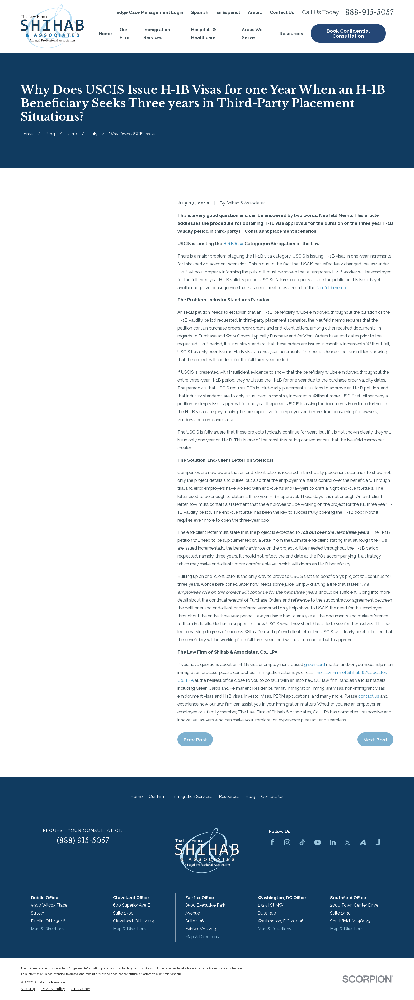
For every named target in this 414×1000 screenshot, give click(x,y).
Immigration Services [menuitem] (156, 33)
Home (136, 796)
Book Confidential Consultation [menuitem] (348, 33)
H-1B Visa (233, 243)
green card (314, 664)
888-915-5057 (369, 12)
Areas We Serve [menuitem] (252, 33)
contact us (368, 696)
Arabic (255, 12)
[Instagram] (287, 842)
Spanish (199, 12)
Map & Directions (47, 928)
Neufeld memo (331, 287)
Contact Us (282, 12)
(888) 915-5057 (83, 840)
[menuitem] (28, 988)
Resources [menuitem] (291, 33)
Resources (229, 796)
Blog (250, 796)
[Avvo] (363, 842)
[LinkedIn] (333, 842)
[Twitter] (348, 842)
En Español (228, 12)
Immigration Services (192, 796)
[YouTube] (317, 842)
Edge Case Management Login (149, 12)
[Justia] (378, 842)
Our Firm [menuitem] (124, 33)
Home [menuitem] (105, 33)
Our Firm (157, 796)
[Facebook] (272, 842)
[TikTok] (302, 842)
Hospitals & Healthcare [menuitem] (203, 33)
